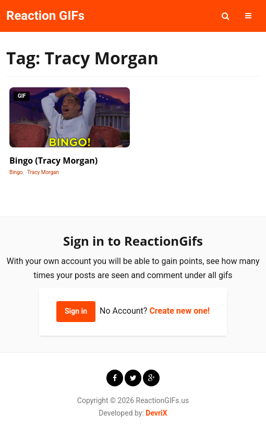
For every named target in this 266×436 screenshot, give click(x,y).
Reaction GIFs (45, 15)
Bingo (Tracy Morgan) (53, 160)
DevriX (156, 413)
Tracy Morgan (43, 172)
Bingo (16, 172)
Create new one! (179, 311)
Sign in (76, 311)
